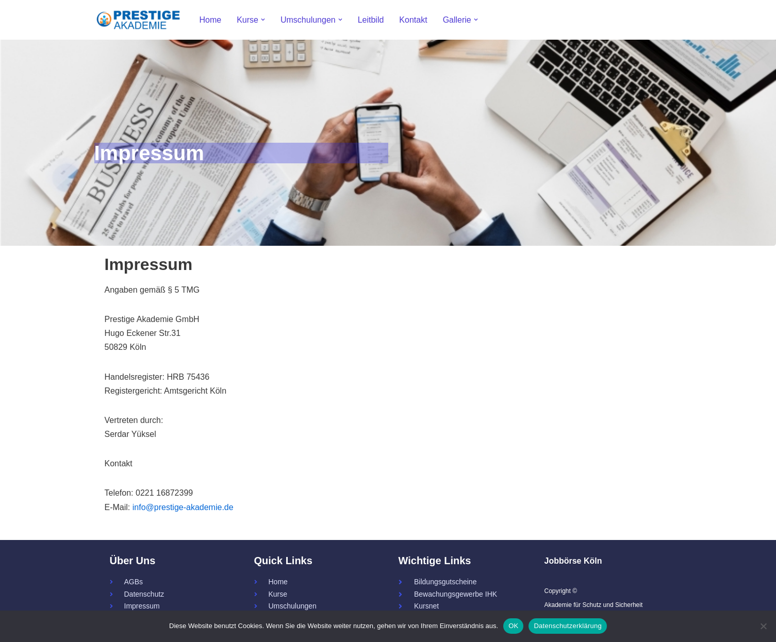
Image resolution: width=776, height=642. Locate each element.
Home (211, 19)
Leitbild (371, 19)
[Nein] (763, 626)
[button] (263, 20)
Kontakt (413, 19)
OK (513, 626)
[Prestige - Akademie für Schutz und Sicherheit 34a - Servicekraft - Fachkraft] (138, 19)
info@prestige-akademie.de (183, 507)
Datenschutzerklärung (567, 626)
